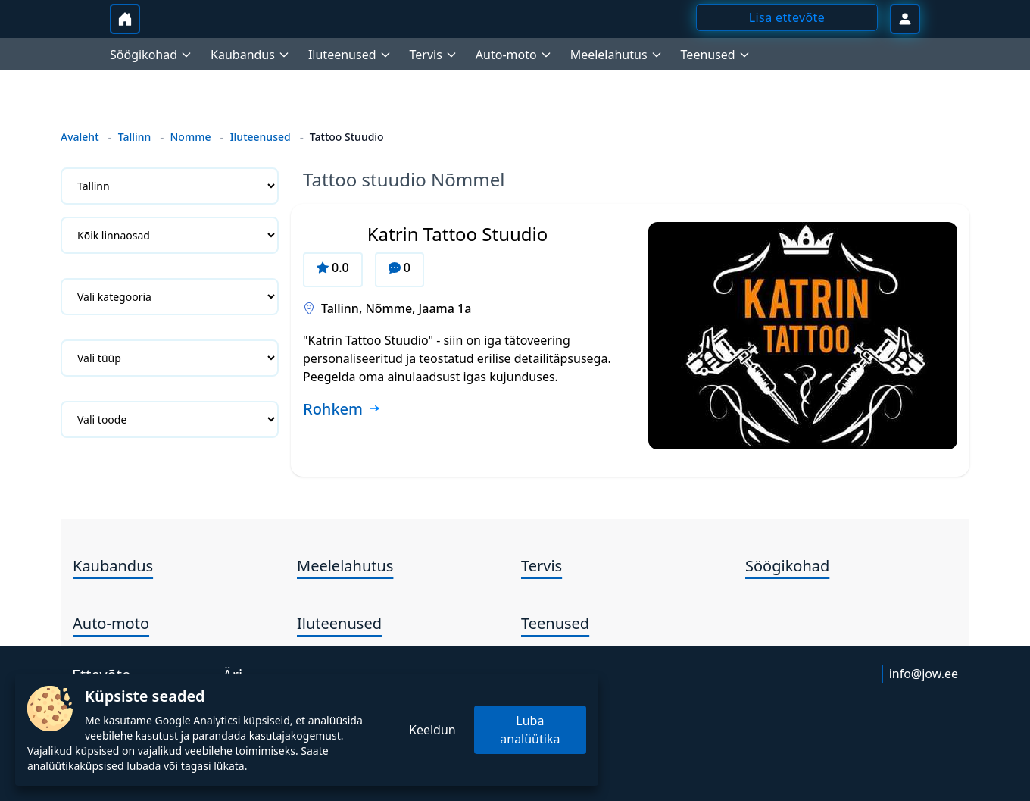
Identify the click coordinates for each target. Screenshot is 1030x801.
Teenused (555, 623)
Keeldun (432, 729)
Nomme (190, 137)
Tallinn (134, 137)
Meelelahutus (345, 565)
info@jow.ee (923, 673)
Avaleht (80, 137)
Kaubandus (113, 565)
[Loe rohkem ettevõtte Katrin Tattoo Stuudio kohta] (342, 410)
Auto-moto (111, 623)
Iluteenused (260, 137)
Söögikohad (787, 565)
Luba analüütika (530, 729)
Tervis (541, 565)
